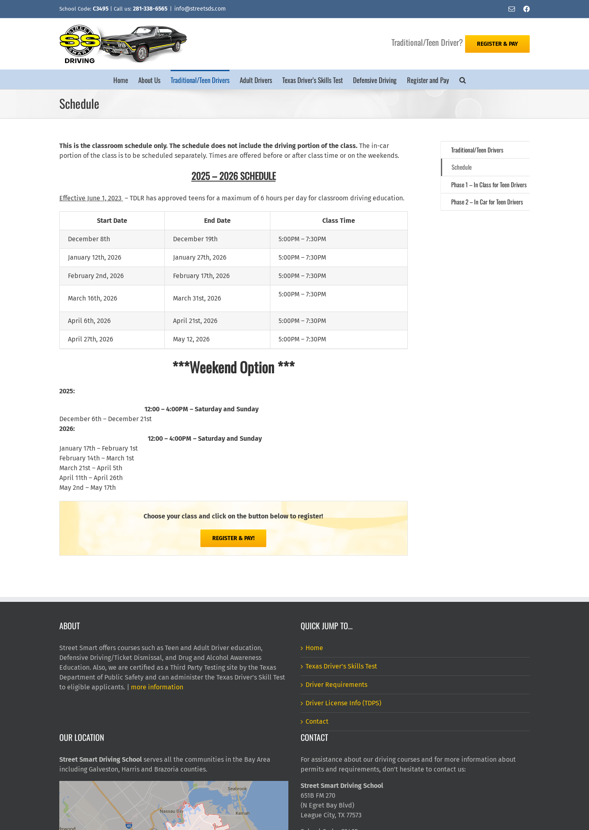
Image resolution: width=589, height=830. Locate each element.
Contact (317, 721)
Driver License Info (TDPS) (343, 703)
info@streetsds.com (200, 8)
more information (157, 687)
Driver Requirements (336, 685)
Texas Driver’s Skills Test (341, 666)
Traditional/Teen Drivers (477, 149)
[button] (462, 79)
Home (314, 648)
